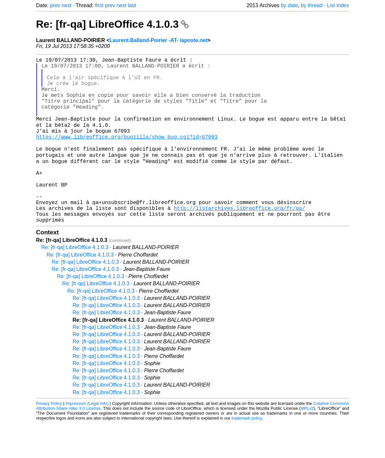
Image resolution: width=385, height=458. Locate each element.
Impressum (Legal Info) (87, 438)
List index (338, 5)
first (99, 5)
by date (289, 5)
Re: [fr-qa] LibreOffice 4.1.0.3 (112, 24)
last (132, 5)
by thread (312, 5)
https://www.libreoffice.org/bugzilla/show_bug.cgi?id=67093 (127, 154)
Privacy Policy (49, 438)
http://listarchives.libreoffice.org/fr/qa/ (239, 240)
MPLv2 (307, 443)
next (66, 5)
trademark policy (246, 453)
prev (55, 5)
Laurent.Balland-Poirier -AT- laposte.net (158, 40)
